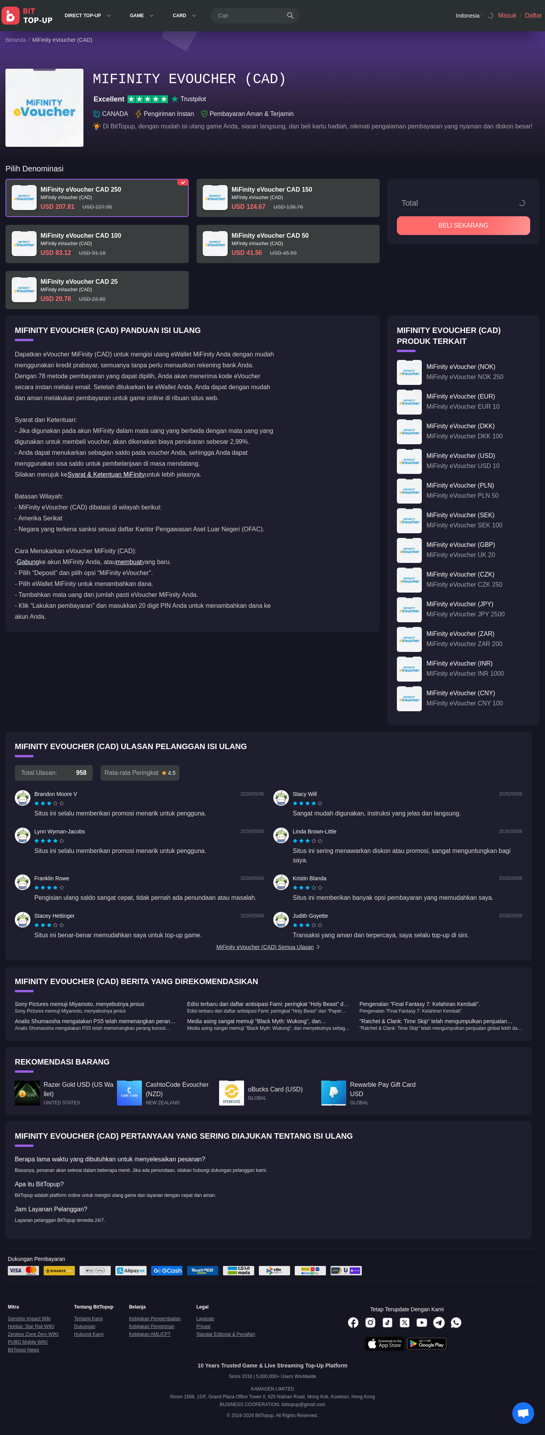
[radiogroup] (49, 803)
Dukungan (85, 1326)
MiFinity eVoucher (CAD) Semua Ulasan (268, 947)
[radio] (37, 803)
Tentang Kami (88, 1318)
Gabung (28, 562)
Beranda (15, 40)
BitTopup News (23, 1350)
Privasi (203, 1326)
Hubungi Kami (88, 1334)
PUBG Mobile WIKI (28, 1342)
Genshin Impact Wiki (29, 1318)
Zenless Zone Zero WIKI (33, 1334)
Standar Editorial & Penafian (225, 1334)
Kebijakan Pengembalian (155, 1318)
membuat (129, 562)
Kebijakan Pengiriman (152, 1326)
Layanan (205, 1318)
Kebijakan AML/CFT (150, 1334)
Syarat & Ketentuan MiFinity (106, 474)
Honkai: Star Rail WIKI (31, 1326)
